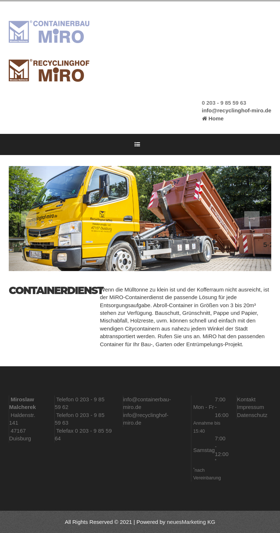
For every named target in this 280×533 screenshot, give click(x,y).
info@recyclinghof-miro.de (236, 110)
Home (213, 118)
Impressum (250, 407)
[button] (28, 218)
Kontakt (246, 399)
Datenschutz (252, 415)
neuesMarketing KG (191, 522)
